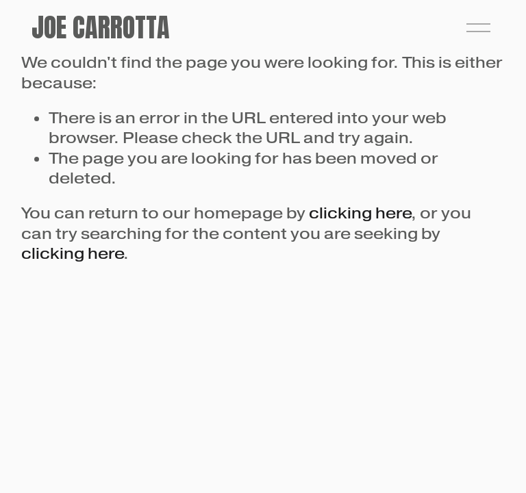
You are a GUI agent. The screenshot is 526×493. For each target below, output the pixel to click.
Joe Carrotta (101, 27)
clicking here (360, 213)
